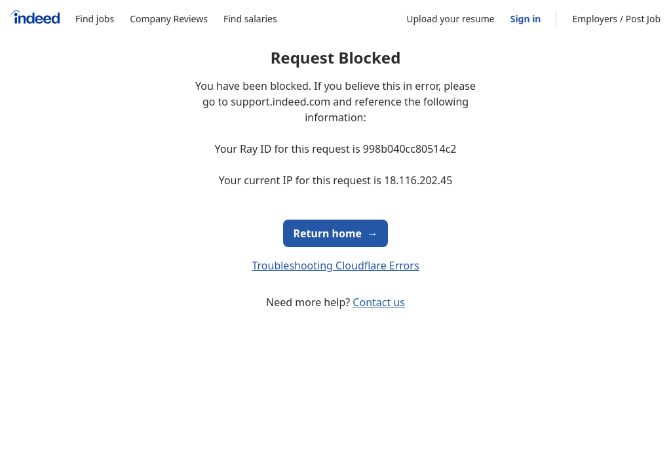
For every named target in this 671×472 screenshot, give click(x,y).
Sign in (525, 18)
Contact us (379, 302)
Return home (336, 233)
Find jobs (94, 18)
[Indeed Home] (35, 18)
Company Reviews (169, 18)
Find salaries (250, 18)
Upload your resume (450, 18)
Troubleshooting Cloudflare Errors (335, 265)
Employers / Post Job (616, 18)
